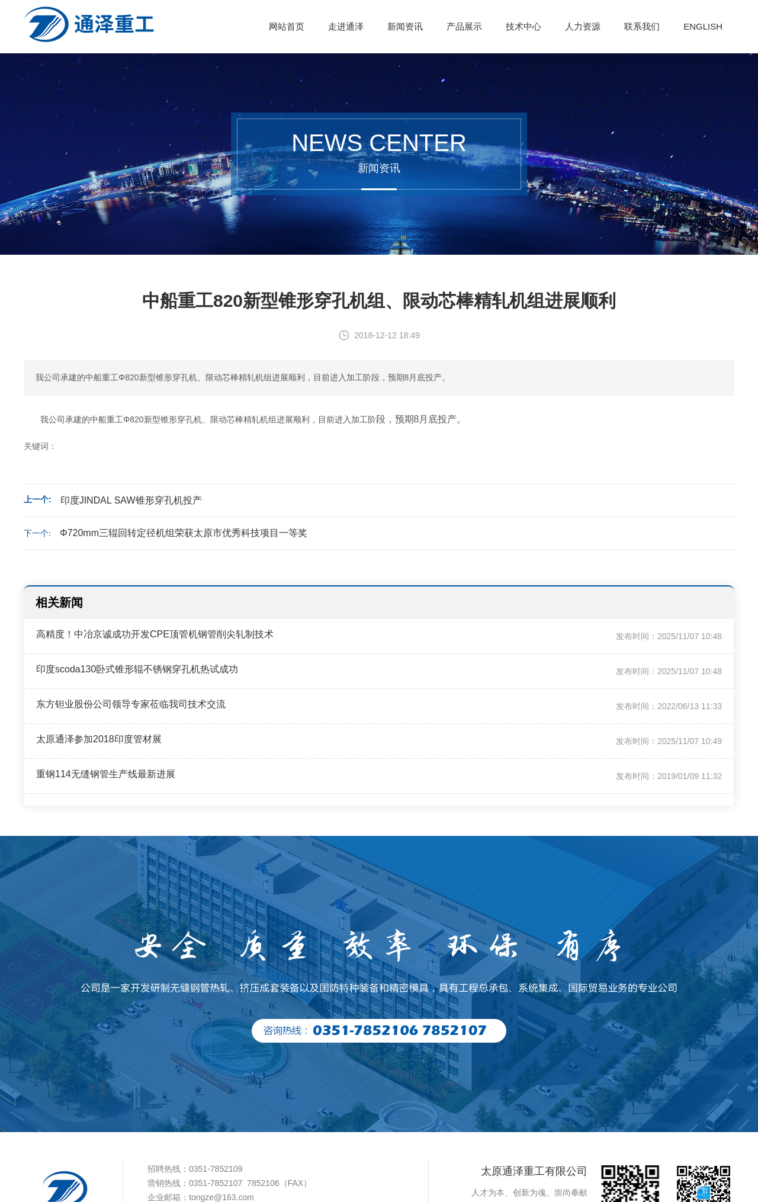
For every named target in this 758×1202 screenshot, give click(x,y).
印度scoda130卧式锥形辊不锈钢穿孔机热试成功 (137, 669)
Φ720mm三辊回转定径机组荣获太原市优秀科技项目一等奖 (183, 533)
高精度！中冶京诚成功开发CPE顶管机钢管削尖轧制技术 (155, 634)
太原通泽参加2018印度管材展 (99, 739)
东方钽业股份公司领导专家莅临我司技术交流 (131, 704)
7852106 (263, 1183)
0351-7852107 (215, 1183)
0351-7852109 (215, 1169)
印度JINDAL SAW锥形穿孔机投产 (131, 500)
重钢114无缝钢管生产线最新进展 (105, 774)
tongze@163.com (221, 1197)
